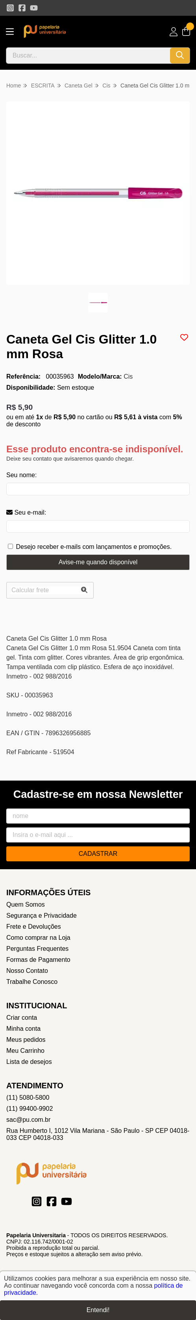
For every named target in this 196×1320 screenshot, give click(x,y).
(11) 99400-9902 (29, 1108)
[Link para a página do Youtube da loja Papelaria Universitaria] (34, 8)
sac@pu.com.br (28, 1119)
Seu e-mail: (26, 512)
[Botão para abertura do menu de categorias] (10, 32)
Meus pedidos (26, 1039)
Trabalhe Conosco (31, 981)
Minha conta (23, 1028)
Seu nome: (21, 475)
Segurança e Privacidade (41, 915)
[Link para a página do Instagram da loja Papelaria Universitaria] (10, 8)
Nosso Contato (27, 970)
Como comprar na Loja (38, 937)
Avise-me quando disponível (98, 562)
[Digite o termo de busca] (88, 55)
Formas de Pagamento (38, 959)
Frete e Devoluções (33, 926)
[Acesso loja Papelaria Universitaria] (174, 32)
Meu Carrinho (25, 1050)
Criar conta (21, 1017)
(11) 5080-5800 (27, 1097)
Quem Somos (25, 904)
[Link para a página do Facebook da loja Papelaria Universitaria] (22, 8)
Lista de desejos (29, 1061)
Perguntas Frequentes (37, 948)
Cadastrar (98, 853)
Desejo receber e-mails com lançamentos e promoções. (94, 546)
